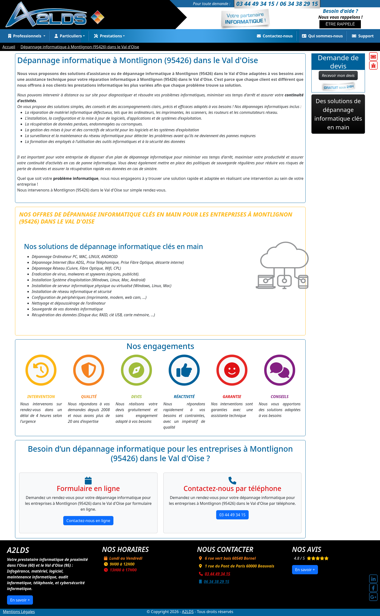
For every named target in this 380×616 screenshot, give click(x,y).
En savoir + (20, 600)
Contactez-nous (274, 36)
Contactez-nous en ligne (88, 520)
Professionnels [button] (24, 36)
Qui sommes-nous (321, 36)
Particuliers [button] (67, 36)
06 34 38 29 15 (213, 581)
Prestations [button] (107, 36)
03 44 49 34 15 (232, 514)
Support (362, 36)
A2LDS (188, 611)
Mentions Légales (19, 611)
